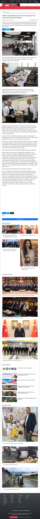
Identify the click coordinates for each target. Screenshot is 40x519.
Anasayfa (4, 11)
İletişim (16, 510)
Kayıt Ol (27, 497)
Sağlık (12, 497)
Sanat (12, 500)
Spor (4, 497)
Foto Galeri (20, 495)
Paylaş (4, 29)
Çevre (12, 498)
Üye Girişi (27, 495)
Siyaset (5, 500)
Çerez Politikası (21, 510)
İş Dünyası (6, 502)
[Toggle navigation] (2, 8)
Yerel (8, 11)
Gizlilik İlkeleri (26, 510)
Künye (13, 510)
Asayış (5, 503)
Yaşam (12, 502)
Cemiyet (5, 498)
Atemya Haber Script (13, 517)
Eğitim (12, 495)
